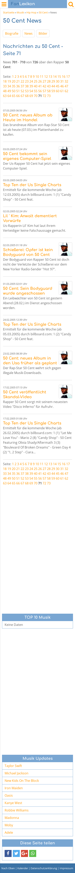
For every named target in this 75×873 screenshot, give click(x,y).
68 (27, 96)
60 (57, 91)
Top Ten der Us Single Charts (32, 185)
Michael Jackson (16, 773)
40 (35, 86)
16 (63, 76)
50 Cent (43, 12)
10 (37, 76)
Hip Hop (31, 12)
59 (53, 91)
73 (49, 96)
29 (53, 81)
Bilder (43, 33)
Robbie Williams (17, 810)
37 (22, 86)
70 (35, 96)
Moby (9, 825)
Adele (9, 832)
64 (9, 96)
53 (27, 91)
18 (5, 81)
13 (50, 76)
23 (27, 81)
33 (5, 86)
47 (66, 86)
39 (31, 86)
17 (68, 76)
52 (22, 91)
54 (31, 91)
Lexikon (23, 4)
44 (53, 86)
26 (40, 81)
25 (35, 81)
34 (9, 86)
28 (49, 81)
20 (13, 81)
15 (59, 76)
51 (18, 91)
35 (13, 86)
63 (5, 96)
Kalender (22, 868)
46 (62, 86)
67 (22, 96)
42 (44, 86)
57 (44, 91)
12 (46, 76)
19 (9, 81)
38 (27, 86)
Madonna (12, 817)
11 (41, 76)
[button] (8, 853)
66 (18, 96)
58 (49, 91)
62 (66, 91)
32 (66, 81)
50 (13, 91)
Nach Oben (8, 868)
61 (62, 91)
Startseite (8, 12)
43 (49, 86)
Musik (20, 12)
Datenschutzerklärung (44, 868)
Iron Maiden (14, 788)
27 (44, 81)
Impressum (66, 868)
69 (31, 96)
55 (35, 91)
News (28, 33)
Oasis (9, 795)
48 (5, 91)
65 (13, 96)
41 (40, 86)
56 (40, 91)
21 (18, 81)
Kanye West (13, 803)
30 (57, 81)
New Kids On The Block (22, 780)
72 (44, 96)
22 (22, 81)
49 (9, 91)
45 (57, 86)
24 (31, 81)
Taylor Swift (13, 766)
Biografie (11, 33)
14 (55, 76)
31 (62, 81)
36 (18, 86)
